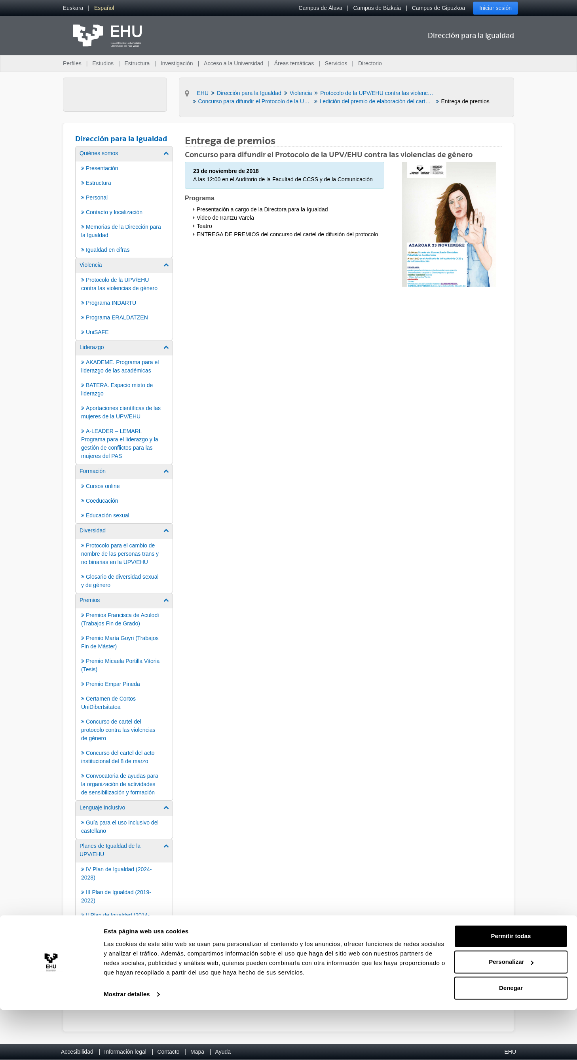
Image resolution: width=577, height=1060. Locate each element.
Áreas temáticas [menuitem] (294, 63)
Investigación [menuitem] (177, 63)
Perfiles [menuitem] (72, 63)
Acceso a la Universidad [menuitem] (233, 63)
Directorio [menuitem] (370, 63)
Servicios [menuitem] (336, 63)
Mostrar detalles (127, 1044)
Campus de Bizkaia (377, 8)
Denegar (511, 1038)
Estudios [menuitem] (103, 63)
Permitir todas (511, 986)
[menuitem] (73, 8)
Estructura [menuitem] (137, 63)
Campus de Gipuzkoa (438, 8)
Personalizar (511, 1012)
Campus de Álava (320, 8)
